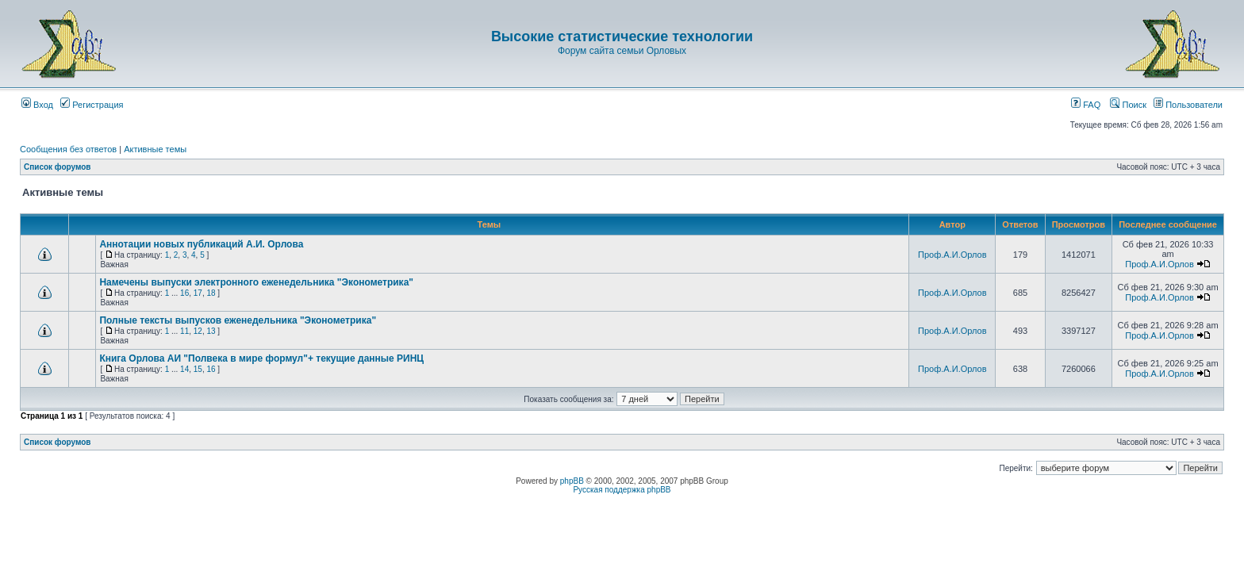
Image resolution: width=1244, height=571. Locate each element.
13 (210, 331)
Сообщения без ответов (68, 149)
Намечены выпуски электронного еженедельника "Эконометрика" (256, 282)
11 (184, 331)
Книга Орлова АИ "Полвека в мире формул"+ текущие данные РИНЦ (261, 358)
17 (198, 293)
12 (198, 331)
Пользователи (1188, 104)
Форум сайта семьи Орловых (622, 50)
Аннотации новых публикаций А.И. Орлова (201, 244)
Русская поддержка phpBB (621, 489)
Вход (37, 104)
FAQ (1085, 104)
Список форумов (57, 167)
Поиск (1128, 104)
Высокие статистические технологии (622, 36)
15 (198, 369)
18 (210, 293)
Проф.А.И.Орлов (952, 254)
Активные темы (155, 149)
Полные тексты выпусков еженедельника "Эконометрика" (237, 320)
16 (184, 293)
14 (184, 369)
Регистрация (91, 104)
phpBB (572, 481)
